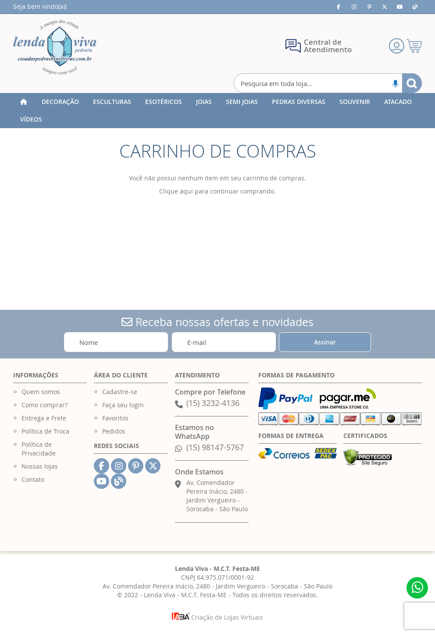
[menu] (217, 110)
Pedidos (113, 431)
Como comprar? (44, 405)
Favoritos (115, 418)
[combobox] (328, 83)
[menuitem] (60, 102)
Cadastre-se (119, 391)
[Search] (412, 83)
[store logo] (54, 47)
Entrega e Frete (43, 418)
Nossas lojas (39, 466)
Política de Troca (45, 431)
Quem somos (40, 391)
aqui (186, 191)
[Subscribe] (325, 342)
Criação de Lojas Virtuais (217, 617)
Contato (32, 479)
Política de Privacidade (38, 448)
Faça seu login (123, 405)
